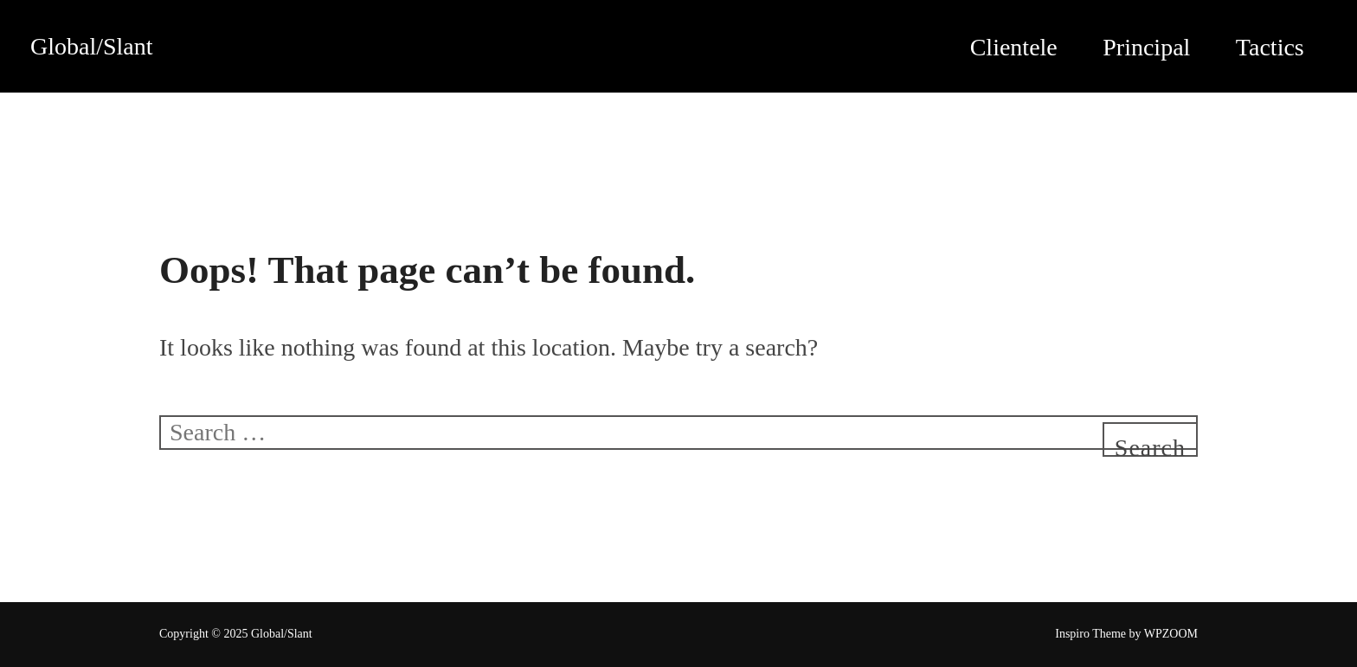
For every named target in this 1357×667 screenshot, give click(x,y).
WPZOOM (1171, 633)
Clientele (1014, 47)
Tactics (1270, 47)
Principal (1146, 47)
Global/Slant (91, 46)
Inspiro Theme (1090, 633)
